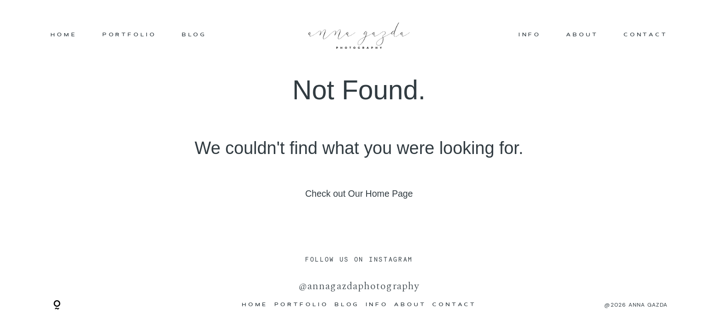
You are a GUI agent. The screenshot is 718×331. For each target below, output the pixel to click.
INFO (529, 36)
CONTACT (645, 36)
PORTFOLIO (129, 36)
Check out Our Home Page (359, 193)
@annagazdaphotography (359, 285)
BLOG (194, 36)
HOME (63, 36)
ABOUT (582, 36)
